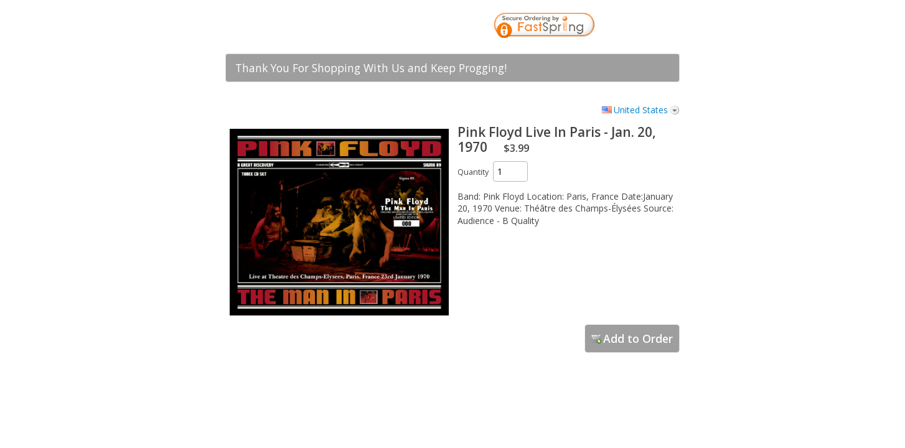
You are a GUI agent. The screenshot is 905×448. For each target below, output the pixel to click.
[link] (645, 27)
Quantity (473, 172)
